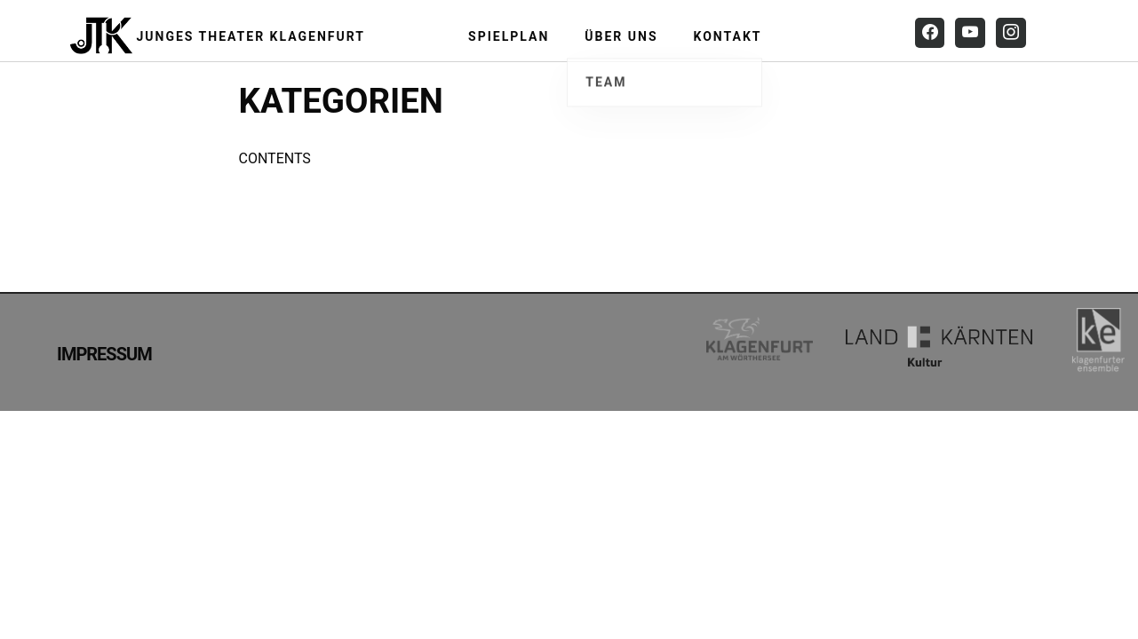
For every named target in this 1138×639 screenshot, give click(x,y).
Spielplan (508, 36)
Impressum (104, 354)
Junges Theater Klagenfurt (251, 36)
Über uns (621, 36)
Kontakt (728, 36)
